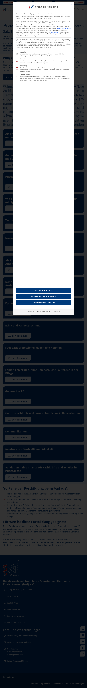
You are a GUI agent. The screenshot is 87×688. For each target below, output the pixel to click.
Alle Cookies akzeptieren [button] (43, 290)
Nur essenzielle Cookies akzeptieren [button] (43, 296)
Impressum (57, 311)
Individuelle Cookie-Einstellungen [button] (44, 302)
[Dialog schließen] (71, 4)
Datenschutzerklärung (64, 28)
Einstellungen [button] (55, 32)
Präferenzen (30, 311)
